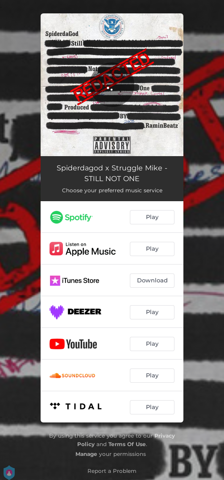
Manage (86, 454)
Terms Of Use (127, 444)
